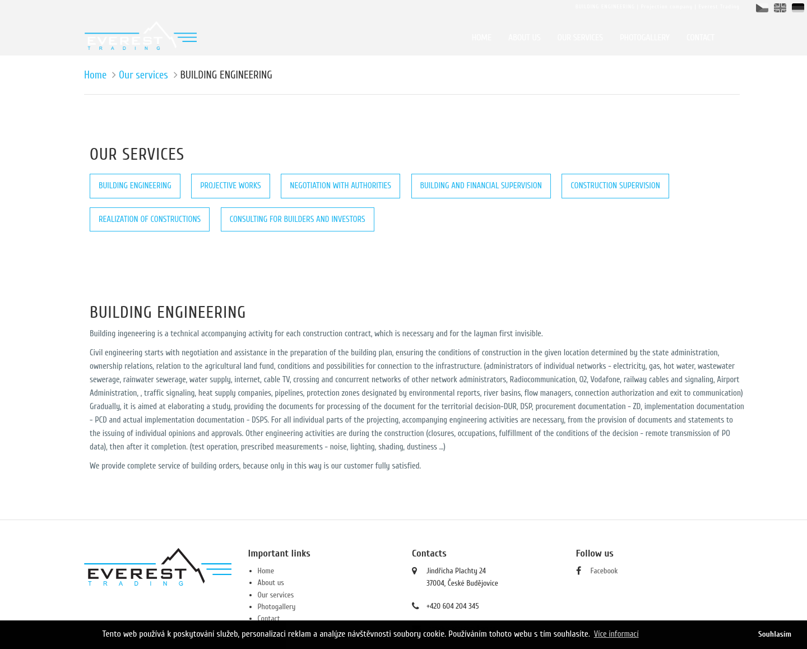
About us (271, 582)
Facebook (604, 571)
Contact (269, 618)
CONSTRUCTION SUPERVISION (615, 186)
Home (95, 75)
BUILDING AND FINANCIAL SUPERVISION (481, 186)
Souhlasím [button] (774, 634)
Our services (143, 75)
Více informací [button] (616, 634)
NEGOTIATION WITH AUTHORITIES (340, 186)
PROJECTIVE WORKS (230, 186)
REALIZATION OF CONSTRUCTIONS (150, 219)
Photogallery (277, 606)
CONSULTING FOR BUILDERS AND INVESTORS (297, 219)
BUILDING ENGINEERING (135, 186)
